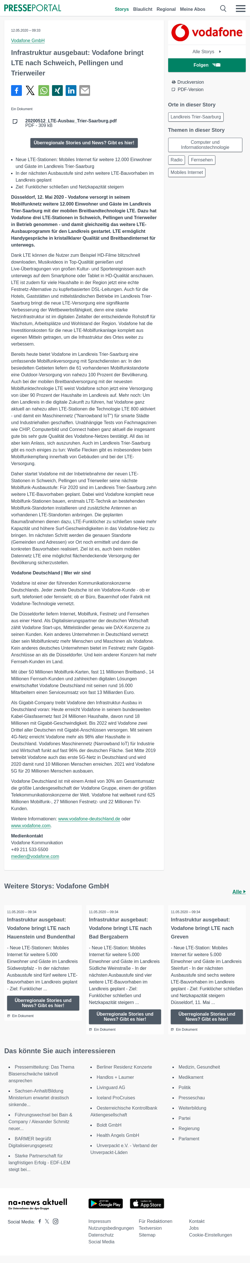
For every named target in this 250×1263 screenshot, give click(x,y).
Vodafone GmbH (28, 40)
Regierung (189, 1135)
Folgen (207, 65)
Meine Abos (192, 9)
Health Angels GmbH (118, 1142)
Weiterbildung (193, 1115)
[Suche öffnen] (223, 9)
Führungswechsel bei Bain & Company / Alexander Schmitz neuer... (40, 1129)
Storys (122, 9)
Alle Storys (207, 51)
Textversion (150, 1235)
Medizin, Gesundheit (199, 1074)
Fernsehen (202, 159)
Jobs (194, 1235)
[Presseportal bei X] (45, 1229)
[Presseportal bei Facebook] (38, 1229)
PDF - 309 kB (71, 123)
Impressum (99, 1228)
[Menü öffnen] (241, 9)
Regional (166, 9)
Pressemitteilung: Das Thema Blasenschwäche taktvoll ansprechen (41, 1081)
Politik (185, 1094)
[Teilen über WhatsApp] (43, 90)
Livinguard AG (111, 1094)
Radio (177, 159)
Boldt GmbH (109, 1132)
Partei (185, 1125)
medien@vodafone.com (35, 856)
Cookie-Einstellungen (210, 1242)
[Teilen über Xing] (57, 90)
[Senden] (84, 90)
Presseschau (192, 1105)
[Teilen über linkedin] (71, 90)
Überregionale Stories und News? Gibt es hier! (84, 142)
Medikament (191, 1084)
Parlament (189, 1146)
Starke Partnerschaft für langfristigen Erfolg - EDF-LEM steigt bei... (39, 1170)
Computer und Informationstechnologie (205, 145)
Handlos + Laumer (115, 1084)
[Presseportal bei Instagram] (53, 1228)
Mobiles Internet (187, 172)
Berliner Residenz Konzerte (124, 1074)
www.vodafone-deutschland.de (89, 818)
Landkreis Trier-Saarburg (196, 116)
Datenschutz (101, 1242)
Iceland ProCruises (116, 1105)
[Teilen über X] (30, 90)
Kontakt (197, 1228)
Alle (239, 892)
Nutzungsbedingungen (111, 1235)
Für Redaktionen (155, 1228)
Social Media (101, 1249)
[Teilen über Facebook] (16, 90)
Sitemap (147, 1242)
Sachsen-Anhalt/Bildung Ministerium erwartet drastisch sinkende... (39, 1105)
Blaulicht (143, 9)
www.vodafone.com (31, 825)
